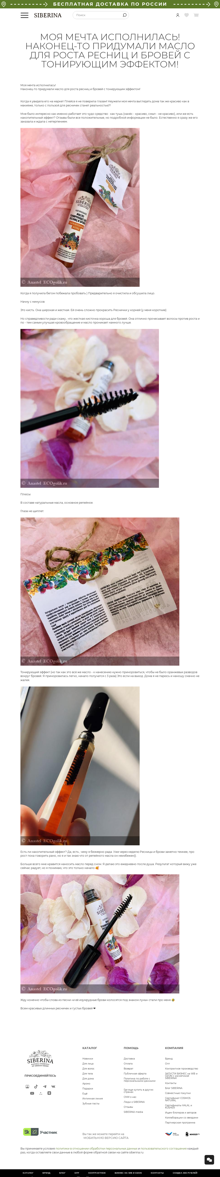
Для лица (88, 1063)
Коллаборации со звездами (181, 1117)
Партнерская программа (180, 1122)
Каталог (28, 1173)
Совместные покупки (178, 1093)
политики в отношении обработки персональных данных (96, 1148)
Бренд (169, 1058)
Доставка (129, 1058)
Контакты (170, 1083)
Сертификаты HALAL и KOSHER (178, 1106)
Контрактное (97, 1173)
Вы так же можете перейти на (105, 1136)
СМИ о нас (130, 1097)
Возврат (128, 1068)
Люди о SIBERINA (134, 1102)
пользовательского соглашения (164, 1148)
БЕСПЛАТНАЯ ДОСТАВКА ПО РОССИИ (110, 4)
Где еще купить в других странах (138, 1091)
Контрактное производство (181, 1068)
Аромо (86, 1083)
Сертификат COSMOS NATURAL (177, 1099)
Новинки (87, 1058)
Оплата (128, 1063)
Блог (62, 1173)
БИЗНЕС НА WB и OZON (128, 1173)
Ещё (84, 1093)
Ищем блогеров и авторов (180, 1112)
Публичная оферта (135, 1073)
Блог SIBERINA (173, 1088)
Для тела (87, 1073)
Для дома (88, 1078)
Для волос (88, 1068)
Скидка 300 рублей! (185, 1173)
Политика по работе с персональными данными (140, 1079)
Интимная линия (92, 1098)
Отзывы (128, 1107)
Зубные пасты (90, 1103)
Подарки (87, 1088)
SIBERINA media (133, 1112)
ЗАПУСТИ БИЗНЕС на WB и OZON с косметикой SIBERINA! (181, 1076)
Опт (167, 1063)
